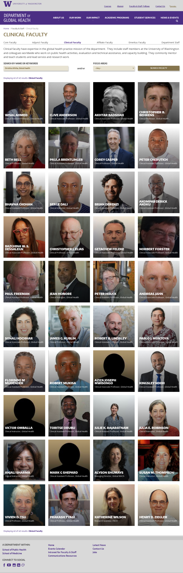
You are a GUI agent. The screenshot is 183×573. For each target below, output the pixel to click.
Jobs (95, 547)
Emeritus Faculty (137, 37)
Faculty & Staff (17, 24)
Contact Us (159, 4)
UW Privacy (45, 570)
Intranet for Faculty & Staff (62, 547)
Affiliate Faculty (105, 37)
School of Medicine (12, 549)
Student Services (144, 13)
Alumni (119, 4)
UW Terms (57, 570)
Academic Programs (117, 13)
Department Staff (170, 37)
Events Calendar (56, 544)
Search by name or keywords (21, 59)
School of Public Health (14, 545)
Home (6, 24)
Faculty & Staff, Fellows (138, 4)
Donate (173, 4)
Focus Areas (100, 59)
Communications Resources (62, 551)
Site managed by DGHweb (76, 570)
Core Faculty (10, 37)
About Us (58, 13)
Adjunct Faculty (40, 37)
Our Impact (93, 13)
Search (177, 16)
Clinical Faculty (72, 37)
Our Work (75, 13)
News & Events (170, 13)
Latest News (99, 540)
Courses (106, 4)
